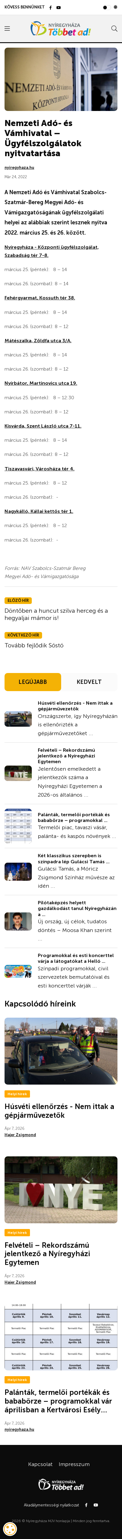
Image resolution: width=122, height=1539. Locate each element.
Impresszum (74, 1464)
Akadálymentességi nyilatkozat (51, 1505)
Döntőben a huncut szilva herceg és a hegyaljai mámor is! (56, 614)
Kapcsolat (40, 1464)
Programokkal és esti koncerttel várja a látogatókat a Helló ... (76, 958)
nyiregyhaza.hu (19, 167)
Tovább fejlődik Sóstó (34, 645)
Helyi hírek (17, 1094)
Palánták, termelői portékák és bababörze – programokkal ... (74, 817)
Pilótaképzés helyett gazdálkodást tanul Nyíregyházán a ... (77, 908)
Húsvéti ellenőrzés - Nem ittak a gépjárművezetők (75, 706)
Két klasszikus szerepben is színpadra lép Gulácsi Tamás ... (74, 858)
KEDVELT (89, 682)
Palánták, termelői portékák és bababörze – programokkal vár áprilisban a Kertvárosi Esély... (58, 1401)
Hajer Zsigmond (20, 1135)
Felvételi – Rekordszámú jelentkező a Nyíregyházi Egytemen (66, 755)
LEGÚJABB (32, 682)
